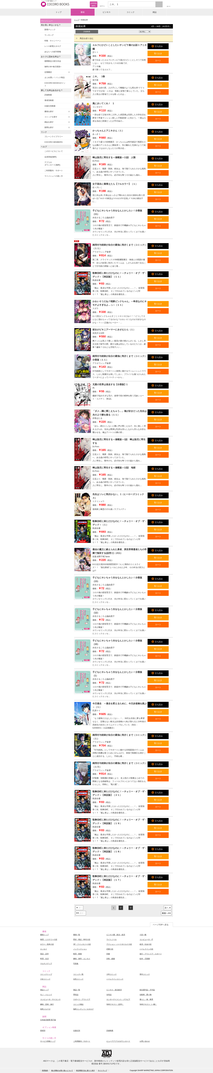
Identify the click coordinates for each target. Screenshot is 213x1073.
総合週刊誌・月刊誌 (147, 990)
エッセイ (43, 949)
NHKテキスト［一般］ (148, 1004)
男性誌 (75, 995)
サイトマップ (102, 1070)
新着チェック (49, 29)
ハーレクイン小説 (146, 949)
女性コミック (78, 979)
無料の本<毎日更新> (52, 67)
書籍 (83, 12)
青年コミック (145, 974)
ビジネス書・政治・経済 (115, 935)
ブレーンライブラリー (53, 136)
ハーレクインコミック (114, 979)
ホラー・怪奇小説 (47, 944)
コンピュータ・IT (146, 939)
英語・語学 (44, 954)
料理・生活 (44, 959)
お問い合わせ (145, 1041)
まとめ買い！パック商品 (54, 77)
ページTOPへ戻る (161, 925)
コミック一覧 (78, 974)
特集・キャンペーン (52, 41)
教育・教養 (77, 954)
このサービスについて (53, 151)
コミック (131, 12)
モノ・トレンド (46, 995)
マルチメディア (46, 964)
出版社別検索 (49, 106)
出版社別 (76, 1031)
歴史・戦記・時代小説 (81, 939)
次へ (167, 908)
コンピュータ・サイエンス (50, 999)
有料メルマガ (45, 1009)
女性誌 (109, 995)
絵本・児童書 (145, 959)
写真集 (75, 964)
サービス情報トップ (47, 1041)
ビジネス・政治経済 (114, 990)
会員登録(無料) (50, 157)
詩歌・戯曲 (110, 959)
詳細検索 (48, 95)
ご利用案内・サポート (53, 170)
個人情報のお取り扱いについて (62, 1070)
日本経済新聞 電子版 (48, 1020)
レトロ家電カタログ (52, 46)
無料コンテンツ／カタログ (83, 1009)
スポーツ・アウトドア (81, 999)
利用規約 (45, 1070)
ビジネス (107, 12)
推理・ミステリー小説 (48, 939)
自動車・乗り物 (145, 995)
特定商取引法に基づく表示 (85, 1070)
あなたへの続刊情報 (52, 52)
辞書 (108, 954)
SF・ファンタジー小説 (82, 944)
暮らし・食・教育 (146, 999)
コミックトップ (46, 974)
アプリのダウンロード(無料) (52, 163)
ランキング (49, 35)
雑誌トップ (44, 990)
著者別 (42, 1031)
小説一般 (143, 935)
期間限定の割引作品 (52, 61)
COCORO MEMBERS (53, 142)
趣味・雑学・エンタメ (81, 959)
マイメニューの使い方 (53, 176)
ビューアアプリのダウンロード (118, 1041)
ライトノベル (111, 939)
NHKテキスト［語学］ (115, 1004)
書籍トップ (44, 935)
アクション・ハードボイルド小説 (119, 944)
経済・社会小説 (145, 944)
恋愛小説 (109, 949)
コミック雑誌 (78, 1004)
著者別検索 (49, 100)
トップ (59, 12)
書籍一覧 (76, 935)
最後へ (165, 913)
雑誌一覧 (76, 990)
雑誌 (155, 12)
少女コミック (45, 979)
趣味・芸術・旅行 (47, 1004)
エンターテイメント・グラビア (118, 999)
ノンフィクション (80, 949)
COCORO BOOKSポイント (54, 84)
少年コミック (111, 974)
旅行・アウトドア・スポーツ (151, 954)
